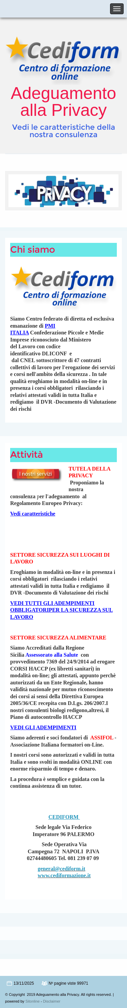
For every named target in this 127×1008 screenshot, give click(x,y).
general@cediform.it (61, 869)
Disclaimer (51, 1001)
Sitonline (32, 1001)
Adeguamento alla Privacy (63, 102)
